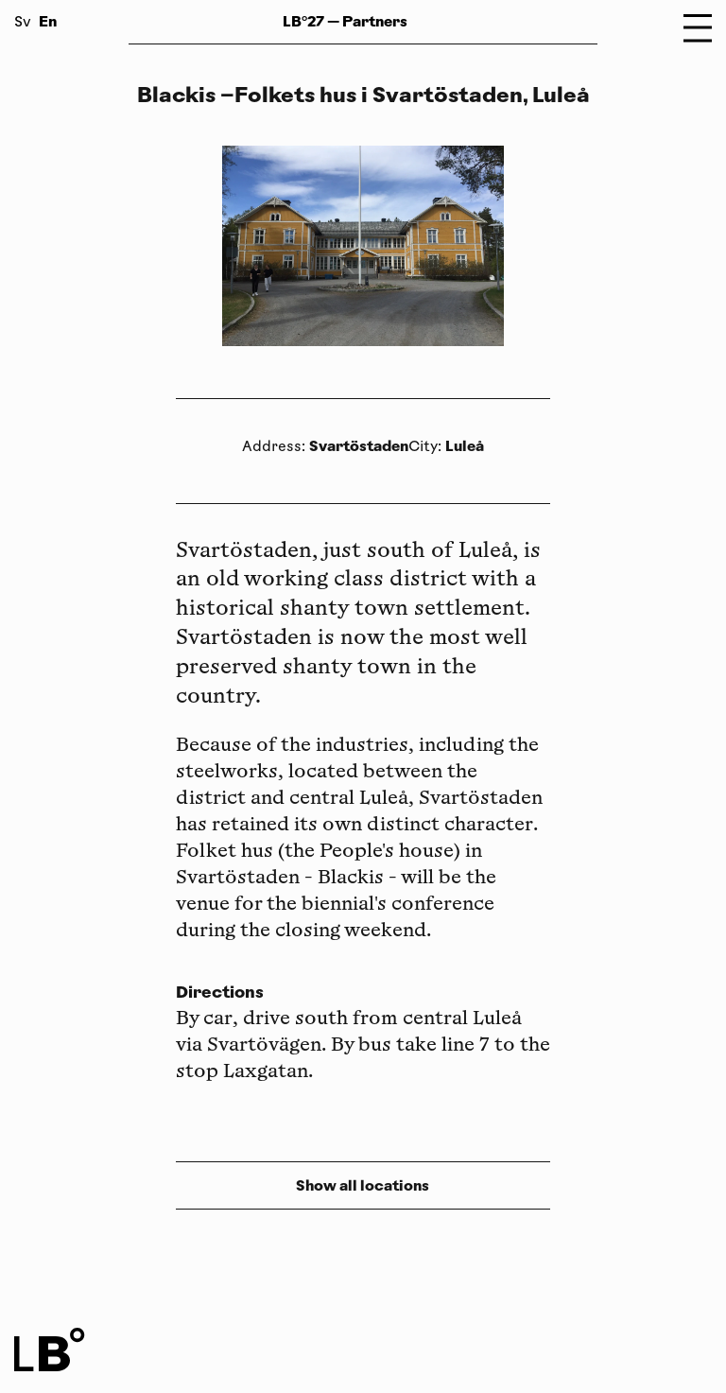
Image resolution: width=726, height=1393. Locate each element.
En (48, 21)
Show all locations (362, 1185)
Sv (22, 23)
